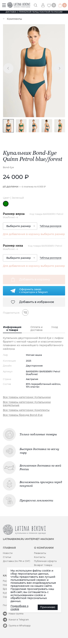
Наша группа (16, 613)
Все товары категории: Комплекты (26, 410)
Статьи (7, 557)
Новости (8, 553)
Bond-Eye (8, 167)
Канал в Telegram (19, 619)
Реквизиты (40, 553)
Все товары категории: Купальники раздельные (27, 404)
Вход (44, 5)
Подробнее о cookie (19, 608)
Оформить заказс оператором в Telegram (33, 290)
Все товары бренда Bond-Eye (23, 415)
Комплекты (14, 19)
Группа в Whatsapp (20, 625)
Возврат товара (43, 565)
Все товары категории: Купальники (27, 397)
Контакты (39, 557)
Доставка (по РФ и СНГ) (16, 561)
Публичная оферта (45, 561)
